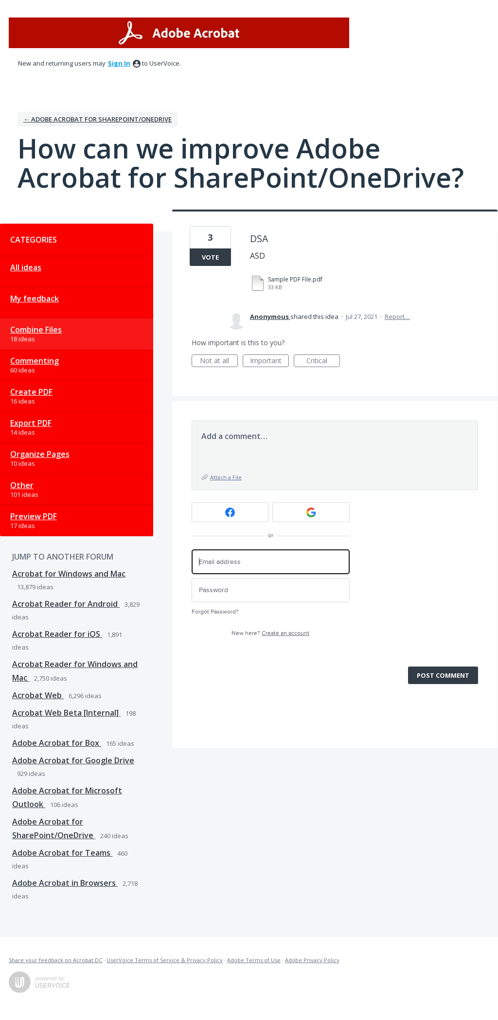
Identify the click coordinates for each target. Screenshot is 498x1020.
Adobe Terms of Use (254, 960)
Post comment (443, 675)
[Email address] (271, 561)
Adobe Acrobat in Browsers (65, 883)
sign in (119, 63)
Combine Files (36, 329)
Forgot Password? (215, 612)
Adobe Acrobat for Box (56, 743)
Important (269, 361)
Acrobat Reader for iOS (57, 634)
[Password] (271, 590)
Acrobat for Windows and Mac (68, 573)
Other (22, 485)
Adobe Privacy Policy (312, 960)
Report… (397, 316)
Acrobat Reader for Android (66, 603)
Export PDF (31, 423)
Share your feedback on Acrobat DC (55, 960)
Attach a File (226, 477)
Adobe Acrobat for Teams (62, 852)
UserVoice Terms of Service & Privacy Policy (165, 960)
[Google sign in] (311, 512)
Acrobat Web (38, 695)
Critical (323, 361)
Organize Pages (40, 454)
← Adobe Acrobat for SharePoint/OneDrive (97, 119)
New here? (270, 633)
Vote (210, 257)
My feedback (34, 298)
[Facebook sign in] (230, 512)
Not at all (219, 361)
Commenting (34, 360)
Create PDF (31, 392)
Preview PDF (33, 516)
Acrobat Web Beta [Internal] (66, 712)
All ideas (25, 267)
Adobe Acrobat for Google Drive (73, 760)
